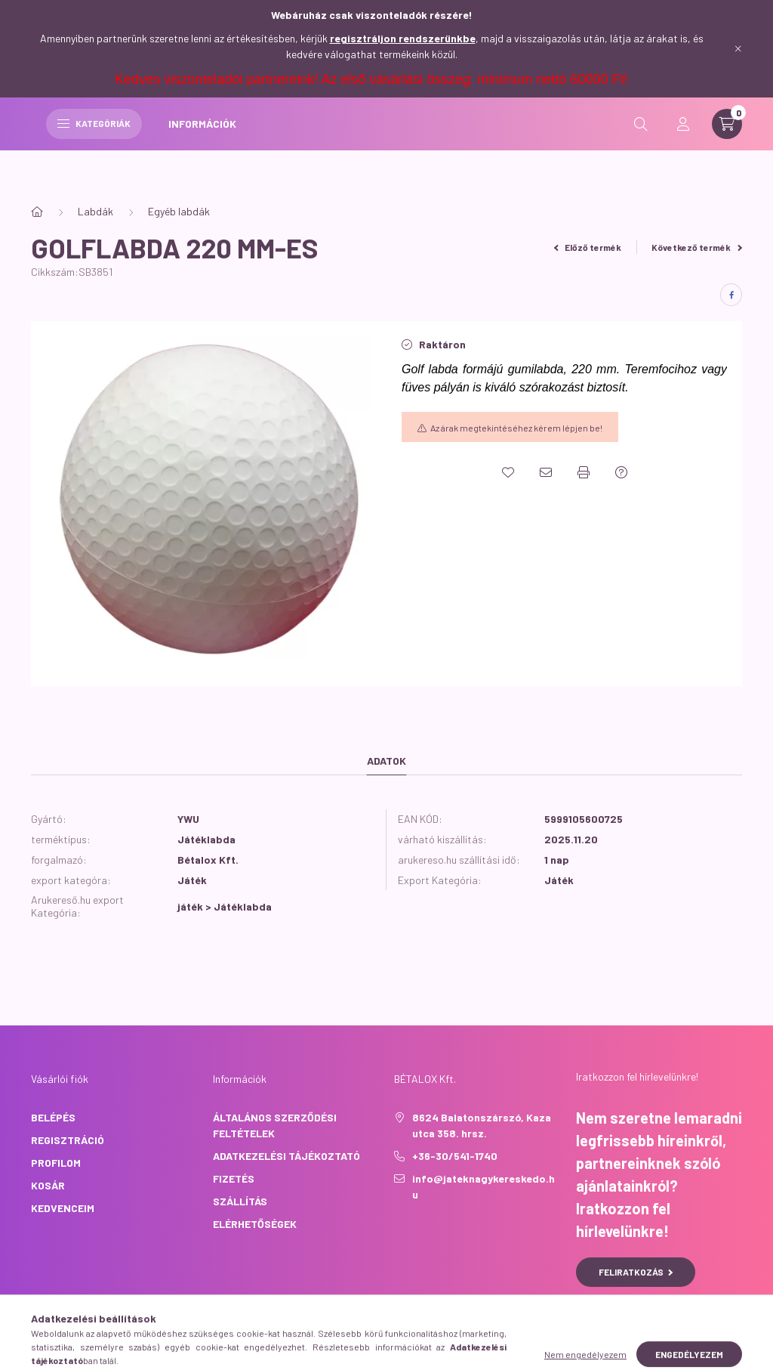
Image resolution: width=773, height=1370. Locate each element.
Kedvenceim (62, 1207)
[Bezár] (738, 48)
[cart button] (727, 143)
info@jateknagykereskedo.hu (483, 1186)
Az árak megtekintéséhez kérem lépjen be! (516, 427)
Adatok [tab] (386, 760)
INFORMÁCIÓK (504, 142)
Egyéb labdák (179, 211)
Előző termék (588, 247)
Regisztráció (67, 1139)
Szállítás (240, 1201)
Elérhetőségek (255, 1223)
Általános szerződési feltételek (275, 1125)
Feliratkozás (636, 1271)
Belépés (53, 1117)
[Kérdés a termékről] (621, 472)
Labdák (95, 211)
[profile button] (683, 143)
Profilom (56, 1162)
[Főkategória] (37, 211)
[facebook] (731, 294)
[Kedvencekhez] (508, 472)
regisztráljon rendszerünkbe (403, 38)
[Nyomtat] (583, 472)
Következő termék (696, 247)
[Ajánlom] (546, 472)
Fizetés (233, 1178)
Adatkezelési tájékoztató (286, 1155)
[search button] (641, 143)
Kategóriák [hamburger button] (396, 142)
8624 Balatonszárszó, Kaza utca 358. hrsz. (481, 1125)
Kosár (48, 1185)
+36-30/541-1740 (454, 1155)
